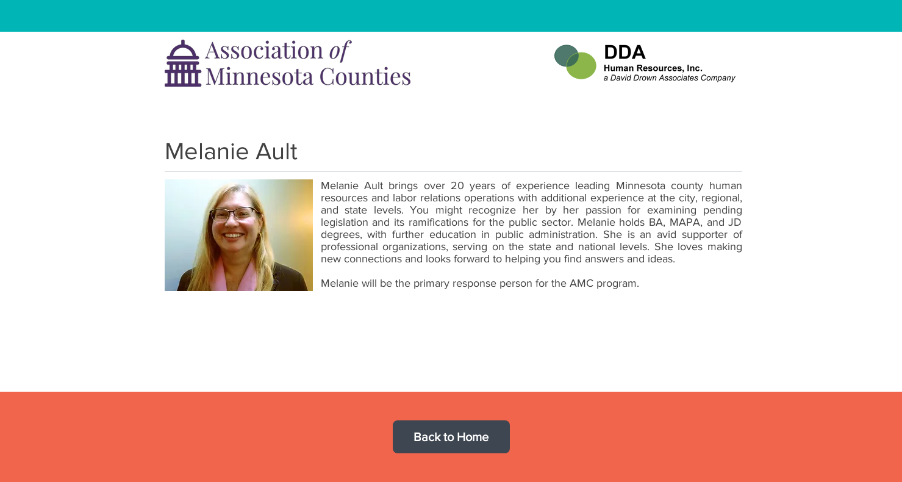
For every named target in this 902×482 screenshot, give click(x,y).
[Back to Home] (451, 436)
